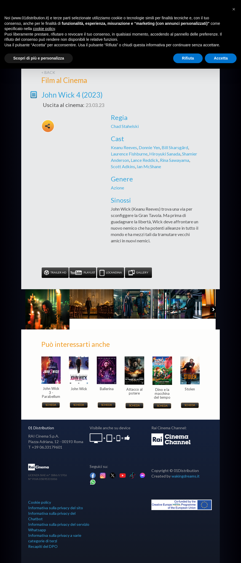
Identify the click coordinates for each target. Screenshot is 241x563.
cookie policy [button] (44, 28)
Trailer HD (55, 273)
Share (48, 126)
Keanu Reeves (124, 147)
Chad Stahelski (125, 126)
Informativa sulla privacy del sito (55, 507)
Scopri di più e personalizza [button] (38, 58)
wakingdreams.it (186, 476)
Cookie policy (39, 502)
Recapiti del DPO (43, 546)
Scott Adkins (123, 166)
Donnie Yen (149, 147)
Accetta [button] (221, 58)
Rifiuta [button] (188, 58)
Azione (117, 187)
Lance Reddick (144, 160)
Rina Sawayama (174, 160)
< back (48, 72)
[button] (233, 8)
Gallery (138, 273)
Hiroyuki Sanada (164, 153)
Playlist (82, 273)
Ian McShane (149, 166)
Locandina (111, 273)
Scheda (50, 404)
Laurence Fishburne (129, 153)
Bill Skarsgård (175, 147)
